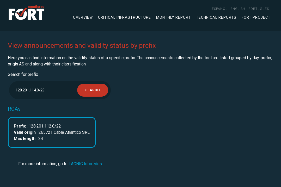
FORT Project (256, 17)
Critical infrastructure (124, 17)
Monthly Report (173, 17)
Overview (83, 17)
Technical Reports (216, 17)
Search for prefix (23, 74)
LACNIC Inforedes (85, 163)
